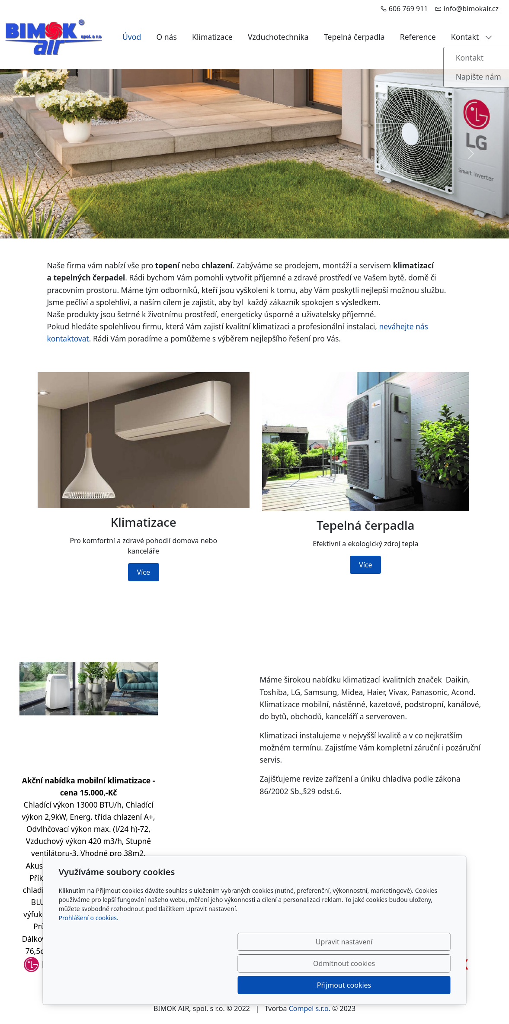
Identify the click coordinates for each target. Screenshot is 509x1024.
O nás (166, 37)
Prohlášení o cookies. (88, 961)
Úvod (131, 37)
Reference (418, 37)
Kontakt (472, 37)
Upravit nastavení (236, 985)
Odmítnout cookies (322, 985)
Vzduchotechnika (278, 37)
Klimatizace (212, 37)
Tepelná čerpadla (354, 37)
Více (143, 572)
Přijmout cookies (409, 985)
